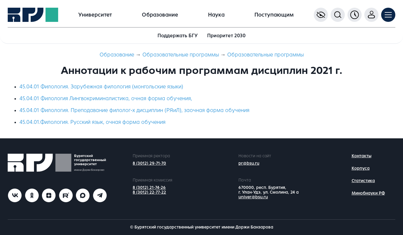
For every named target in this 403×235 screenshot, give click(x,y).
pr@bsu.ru (248, 163)
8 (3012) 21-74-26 (149, 187)
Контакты (361, 156)
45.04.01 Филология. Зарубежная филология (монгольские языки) (101, 87)
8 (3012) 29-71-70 (149, 163)
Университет (95, 15)
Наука (216, 15)
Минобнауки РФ (368, 193)
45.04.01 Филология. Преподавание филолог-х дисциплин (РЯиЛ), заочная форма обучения (134, 110)
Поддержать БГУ (177, 35)
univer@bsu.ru (253, 197)
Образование (160, 15)
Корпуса (361, 168)
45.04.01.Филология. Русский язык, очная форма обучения (92, 122)
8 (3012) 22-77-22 (149, 192)
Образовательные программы (180, 55)
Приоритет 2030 (226, 35)
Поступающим (274, 15)
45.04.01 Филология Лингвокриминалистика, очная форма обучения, (106, 98)
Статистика (363, 181)
